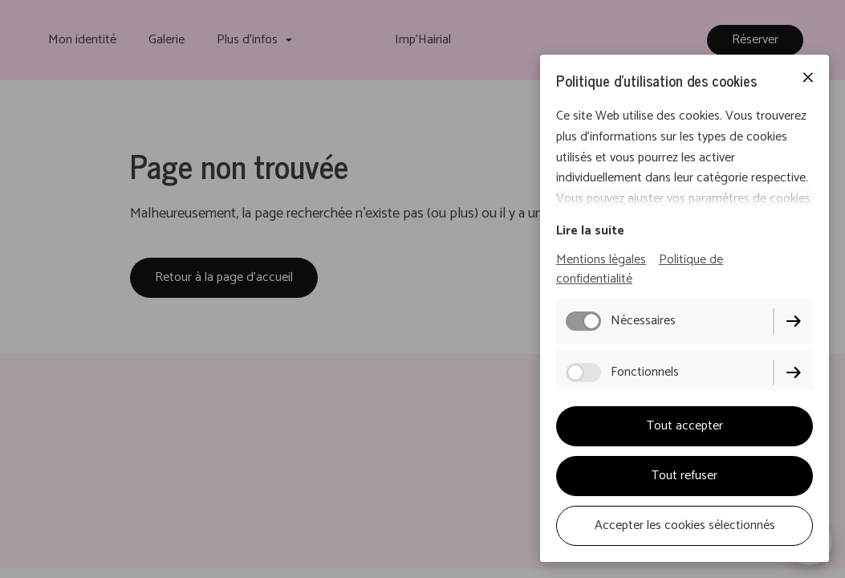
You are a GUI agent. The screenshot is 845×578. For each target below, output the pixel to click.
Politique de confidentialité (639, 269)
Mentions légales (601, 260)
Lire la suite (590, 231)
